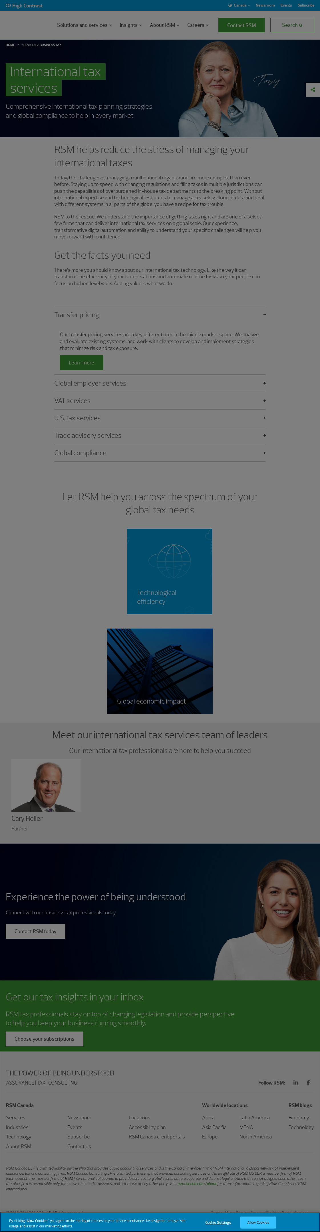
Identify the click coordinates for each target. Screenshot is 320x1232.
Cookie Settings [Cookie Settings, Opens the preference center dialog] (218, 1222)
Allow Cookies (258, 1222)
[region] (160, 1222)
